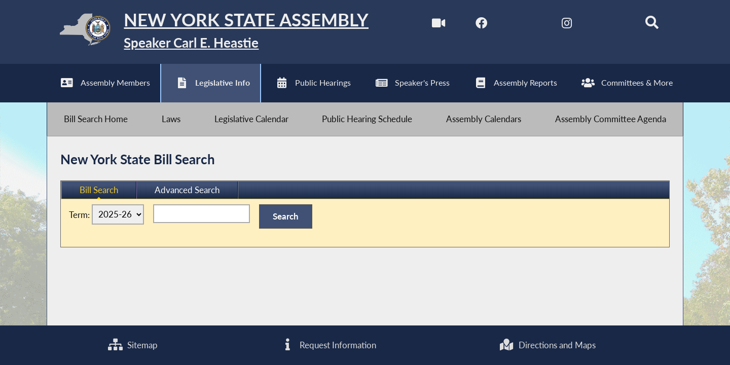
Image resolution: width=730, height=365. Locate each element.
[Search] (652, 24)
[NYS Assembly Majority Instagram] (566, 24)
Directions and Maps (547, 345)
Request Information (328, 345)
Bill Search (99, 190)
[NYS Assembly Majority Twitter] (524, 24)
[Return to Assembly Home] (208, 32)
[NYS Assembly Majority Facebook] (481, 24)
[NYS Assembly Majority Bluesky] (609, 24)
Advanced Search (187, 190)
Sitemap (133, 345)
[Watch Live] (438, 24)
